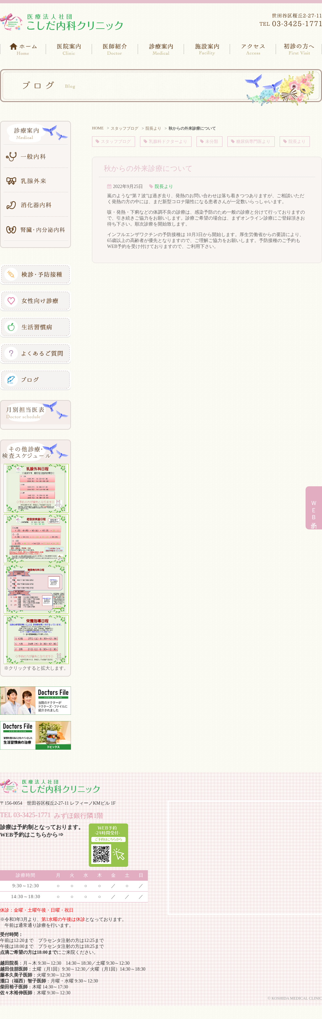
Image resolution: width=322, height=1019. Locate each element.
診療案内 (161, 49)
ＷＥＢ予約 (313, 509)
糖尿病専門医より (259, 141)
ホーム (23, 49)
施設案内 (207, 49)
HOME (98, 128)
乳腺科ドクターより (169, 141)
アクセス (253, 49)
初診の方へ (299, 49)
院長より (153, 128)
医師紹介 (115, 49)
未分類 (215, 141)
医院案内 (69, 49)
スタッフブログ (124, 128)
